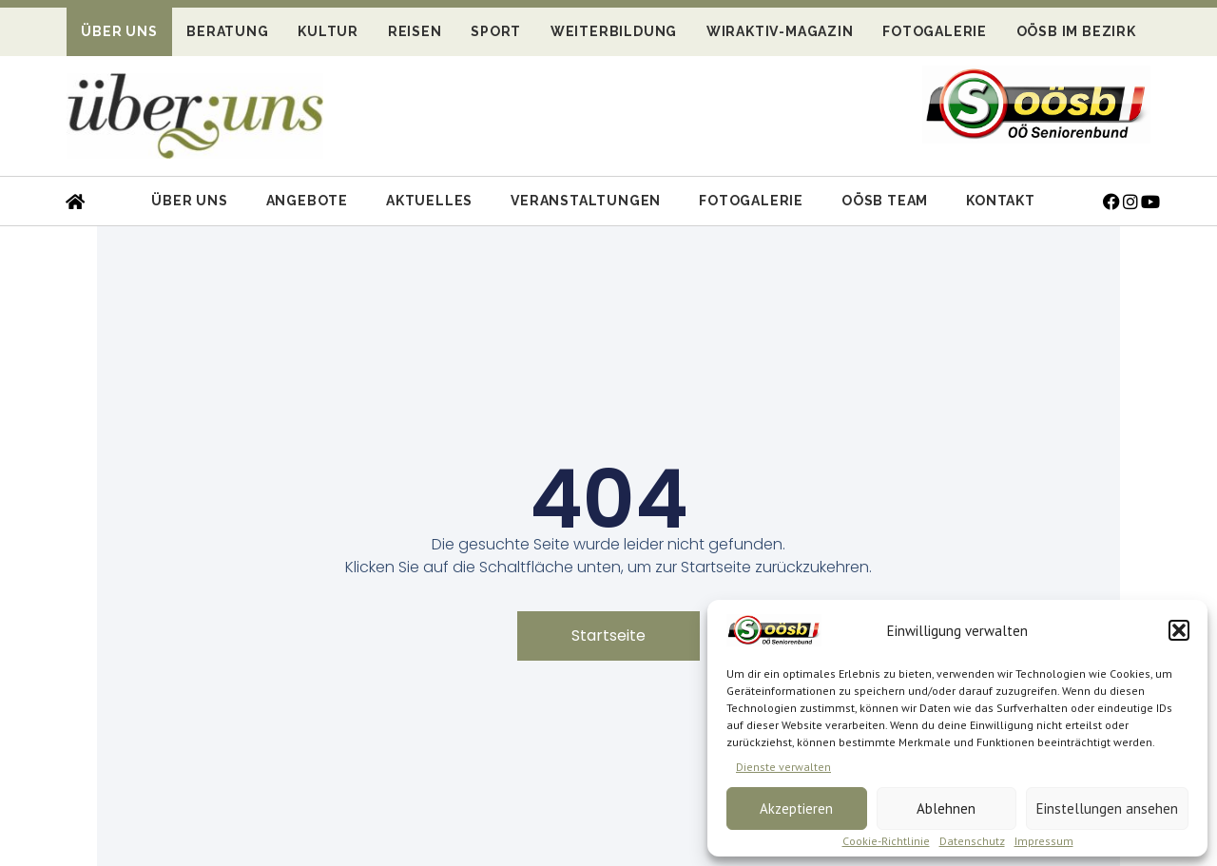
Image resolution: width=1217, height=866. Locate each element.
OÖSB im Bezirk (1076, 31)
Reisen (415, 31)
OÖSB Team (884, 200)
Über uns (119, 31)
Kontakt (1000, 200)
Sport (496, 31)
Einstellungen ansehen (1107, 808)
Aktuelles (429, 200)
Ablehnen (946, 808)
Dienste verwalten (783, 767)
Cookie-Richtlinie (886, 841)
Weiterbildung (614, 31)
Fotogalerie (934, 31)
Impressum (1043, 841)
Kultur (328, 31)
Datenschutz (972, 841)
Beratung (227, 31)
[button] (1178, 630)
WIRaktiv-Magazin (780, 31)
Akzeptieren (796, 808)
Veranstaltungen (586, 200)
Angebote (307, 200)
